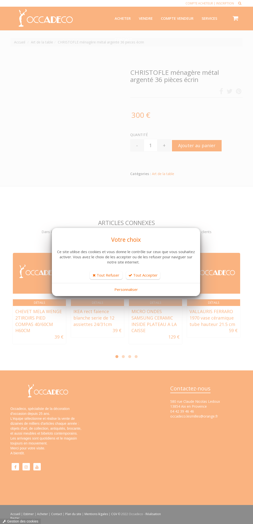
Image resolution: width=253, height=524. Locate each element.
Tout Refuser (106, 275)
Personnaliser (126, 289)
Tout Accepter (143, 275)
